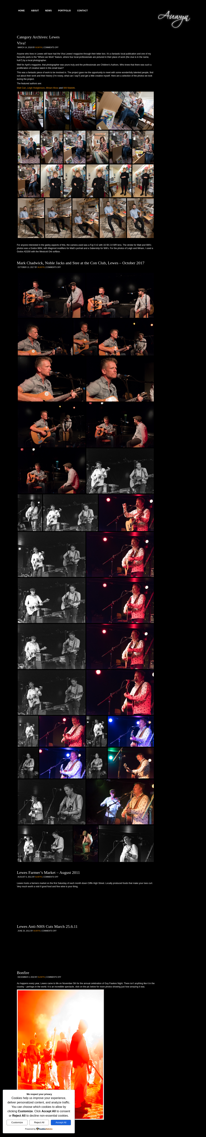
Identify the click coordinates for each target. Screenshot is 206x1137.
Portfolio (64, 10)
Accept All (61, 1122)
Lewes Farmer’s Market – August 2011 (48, 872)
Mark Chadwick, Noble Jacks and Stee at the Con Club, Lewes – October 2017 (80, 263)
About (35, 10)
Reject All (39, 1122)
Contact (82, 10)
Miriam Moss (52, 88)
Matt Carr (21, 88)
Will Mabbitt (69, 88)
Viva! (21, 43)
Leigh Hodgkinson (36, 88)
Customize (17, 1122)
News (48, 10)
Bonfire (23, 972)
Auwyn (38, 47)
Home (21, 10)
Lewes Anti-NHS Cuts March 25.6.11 (47, 926)
